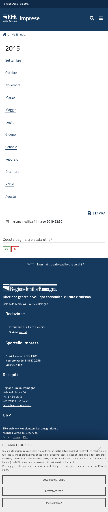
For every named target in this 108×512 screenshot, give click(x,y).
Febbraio (11, 159)
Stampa (96, 213)
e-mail (23, 332)
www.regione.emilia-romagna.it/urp (36, 428)
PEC (25, 437)
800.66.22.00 (30, 433)
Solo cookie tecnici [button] (54, 480)
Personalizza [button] (54, 502)
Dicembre (12, 171)
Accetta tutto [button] (54, 491)
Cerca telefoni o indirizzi (17, 405)
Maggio (10, 109)
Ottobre (11, 72)
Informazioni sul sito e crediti (27, 327)
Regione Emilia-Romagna (16, 4)
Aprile (9, 184)
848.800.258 (33, 360)
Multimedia (18, 34)
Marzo (10, 97)
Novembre (12, 85)
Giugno (10, 134)
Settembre (13, 60)
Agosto (10, 196)
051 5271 (23, 401)
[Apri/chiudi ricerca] (92, 18)
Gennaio (11, 146)
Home (5, 34)
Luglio (9, 122)
